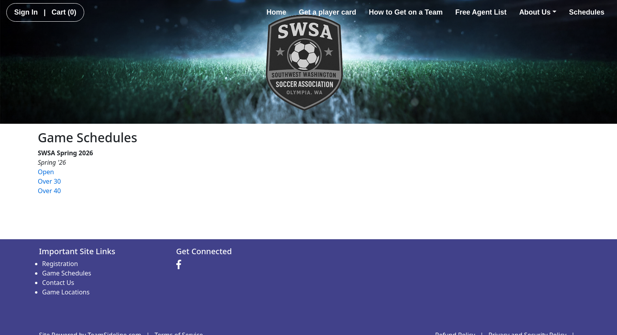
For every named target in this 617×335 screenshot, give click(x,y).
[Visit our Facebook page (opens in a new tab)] (180, 265)
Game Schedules (66, 273)
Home (276, 12)
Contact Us (58, 282)
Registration (60, 263)
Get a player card (327, 12)
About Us (537, 12)
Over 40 (49, 190)
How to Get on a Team (406, 12)
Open (46, 172)
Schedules (586, 12)
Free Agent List (480, 12)
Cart (64, 12)
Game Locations (66, 292)
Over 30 (49, 181)
